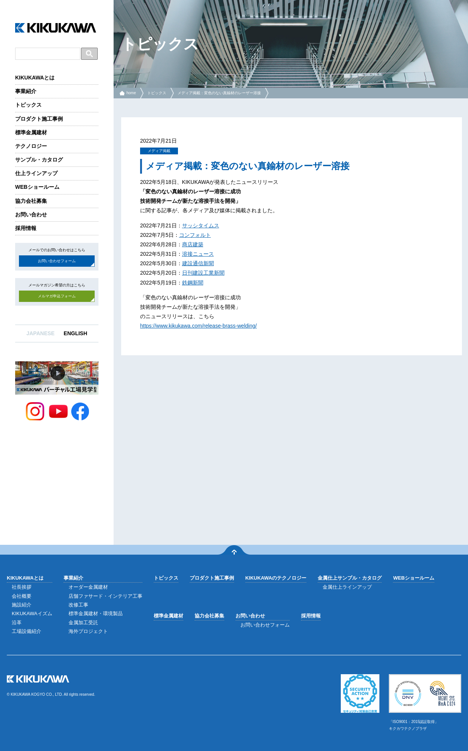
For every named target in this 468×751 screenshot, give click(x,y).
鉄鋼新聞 (192, 283)
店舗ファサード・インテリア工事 (105, 596)
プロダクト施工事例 (39, 119)
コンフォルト (195, 235)
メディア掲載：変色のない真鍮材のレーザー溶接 (219, 93)
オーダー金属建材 (88, 587)
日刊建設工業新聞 (203, 273)
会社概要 (21, 596)
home (131, 93)
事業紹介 (25, 91)
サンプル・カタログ (39, 160)
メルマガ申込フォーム (57, 296)
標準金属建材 (31, 132)
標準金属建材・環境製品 (96, 613)
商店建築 (192, 244)
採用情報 (25, 228)
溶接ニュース (198, 254)
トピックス (28, 105)
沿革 (17, 622)
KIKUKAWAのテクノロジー (276, 578)
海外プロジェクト (88, 631)
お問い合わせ (31, 214)
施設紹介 (21, 605)
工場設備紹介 (26, 631)
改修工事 (78, 605)
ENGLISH (75, 333)
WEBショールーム (37, 187)
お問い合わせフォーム (57, 261)
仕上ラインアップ (36, 173)
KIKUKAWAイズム (32, 613)
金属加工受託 (83, 622)
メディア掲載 (159, 151)
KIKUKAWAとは (35, 78)
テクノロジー (31, 146)
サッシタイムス (200, 225)
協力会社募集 (31, 201)
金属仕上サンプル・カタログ (350, 578)
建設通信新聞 (198, 263)
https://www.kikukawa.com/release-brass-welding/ (198, 326)
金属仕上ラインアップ (347, 587)
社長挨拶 (21, 587)
